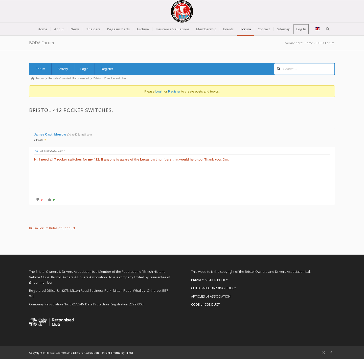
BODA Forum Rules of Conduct (52, 228)
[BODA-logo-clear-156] (182, 11)
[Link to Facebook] (331, 352)
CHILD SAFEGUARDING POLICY (213, 288)
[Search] (326, 29)
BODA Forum (41, 43)
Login (84, 69)
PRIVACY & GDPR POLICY (209, 280)
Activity (63, 69)
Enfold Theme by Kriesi (117, 352)
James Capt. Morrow (50, 134)
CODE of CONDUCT (205, 304)
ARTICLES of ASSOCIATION (211, 296)
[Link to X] (323, 352)
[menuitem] (42, 29)
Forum (40, 69)
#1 (36, 150)
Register (107, 69)
